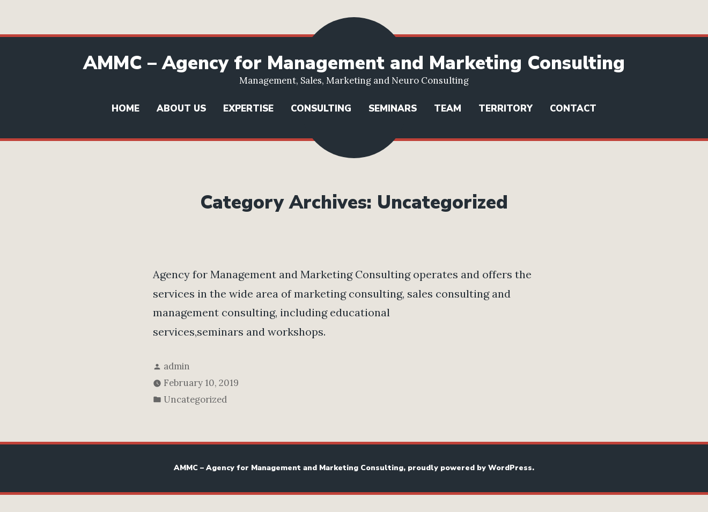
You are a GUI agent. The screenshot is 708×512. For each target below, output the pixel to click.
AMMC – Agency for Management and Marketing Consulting (354, 63)
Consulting (321, 108)
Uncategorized (195, 399)
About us (181, 108)
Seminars (392, 108)
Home (125, 108)
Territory (505, 108)
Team (447, 108)
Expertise (248, 108)
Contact (573, 108)
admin (177, 366)
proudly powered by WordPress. (471, 468)
